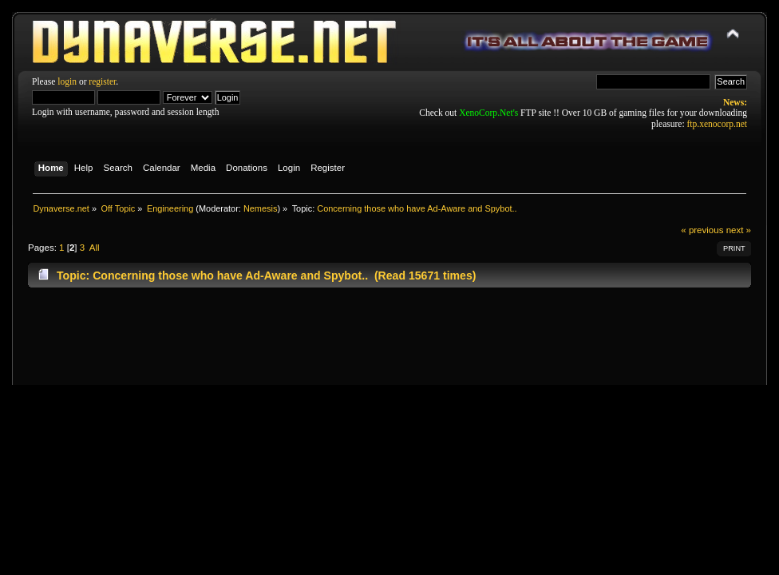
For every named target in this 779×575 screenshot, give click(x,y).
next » (738, 230)
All (94, 247)
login (67, 81)
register (102, 81)
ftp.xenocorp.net (717, 124)
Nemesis (260, 208)
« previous (702, 230)
